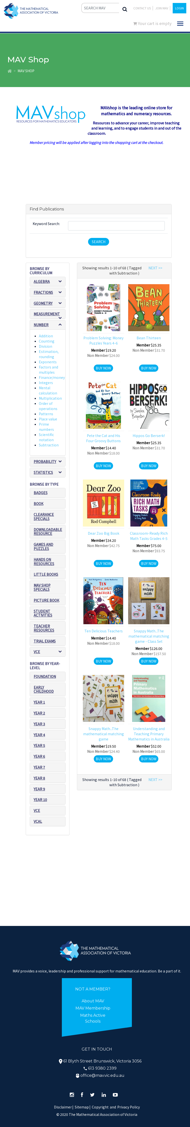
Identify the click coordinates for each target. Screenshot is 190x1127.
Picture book (46, 600)
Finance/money (52, 377)
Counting (46, 341)
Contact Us (142, 8)
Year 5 (39, 745)
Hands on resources (44, 561)
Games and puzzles (43, 546)
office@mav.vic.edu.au (102, 1075)
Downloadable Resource (48, 531)
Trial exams (45, 641)
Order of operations (48, 406)
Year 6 (39, 756)
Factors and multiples (48, 370)
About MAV (93, 1001)
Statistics (43, 472)
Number (41, 324)
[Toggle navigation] (180, 24)
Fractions (43, 292)
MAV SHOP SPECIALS (42, 587)
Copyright (100, 1106)
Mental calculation (48, 390)
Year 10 (40, 799)
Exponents (48, 361)
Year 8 (39, 778)
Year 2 (39, 713)
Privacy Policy (128, 1106)
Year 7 (39, 767)
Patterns (46, 413)
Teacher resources (44, 628)
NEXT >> (155, 267)
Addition (46, 335)
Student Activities (43, 613)
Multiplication (50, 398)
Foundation (45, 676)
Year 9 (39, 788)
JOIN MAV (161, 8)
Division (45, 346)
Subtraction (49, 444)
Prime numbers (46, 427)
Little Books (46, 574)
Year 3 (39, 723)
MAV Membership (92, 1008)
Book (38, 503)
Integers (46, 382)
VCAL (38, 821)
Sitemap (82, 1106)
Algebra (42, 281)
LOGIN (179, 8)
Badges (41, 492)
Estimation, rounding (49, 354)
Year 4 (39, 734)
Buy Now (103, 368)
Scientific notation (46, 437)
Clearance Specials (44, 516)
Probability (45, 461)
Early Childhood (44, 689)
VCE (37, 651)
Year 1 (39, 702)
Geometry (43, 303)
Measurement (47, 313)
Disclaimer (63, 1106)
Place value (48, 418)
